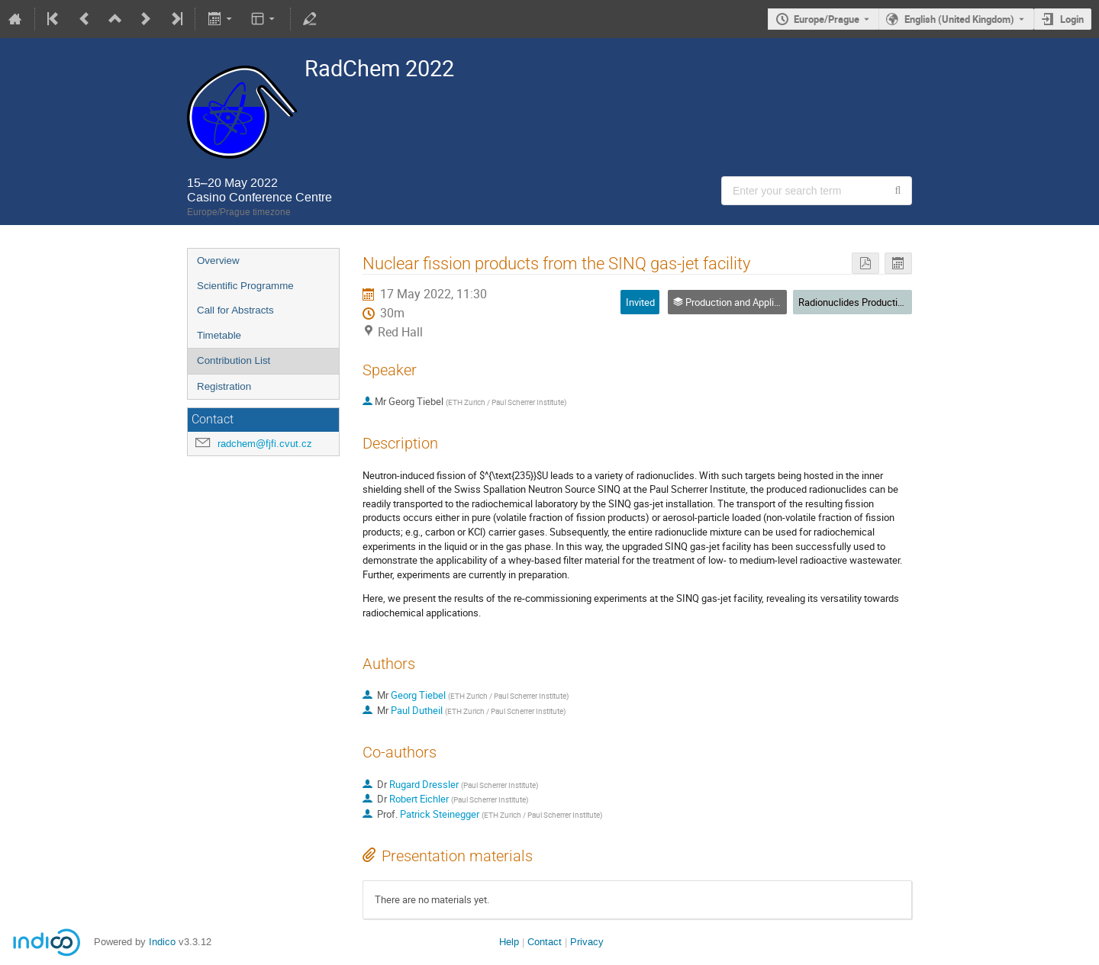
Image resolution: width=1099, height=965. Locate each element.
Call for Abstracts (235, 310)
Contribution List (233, 360)
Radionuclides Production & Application (882, 302)
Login (1072, 19)
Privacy (587, 941)
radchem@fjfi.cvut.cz (265, 443)
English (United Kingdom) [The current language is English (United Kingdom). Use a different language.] (959, 19)
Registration (224, 386)
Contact (544, 941)
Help (509, 941)
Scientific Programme (245, 285)
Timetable (219, 335)
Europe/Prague (826, 19)
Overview (218, 260)
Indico (162, 941)
